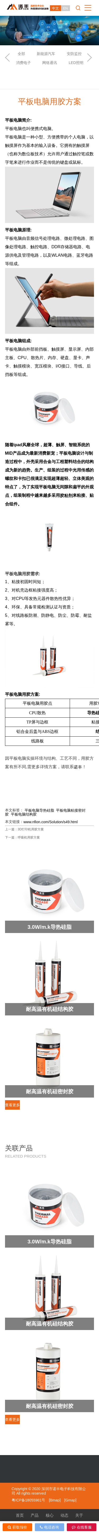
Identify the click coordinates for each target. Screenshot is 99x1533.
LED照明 (76, 63)
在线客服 (82, 1527)
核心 (50, 1515)
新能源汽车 (46, 54)
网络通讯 (49, 63)
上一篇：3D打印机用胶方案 (24, 829)
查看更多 (12, 1105)
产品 (35, 1515)
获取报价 (17, 1527)
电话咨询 (49, 1527)
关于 (79, 1515)
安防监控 (74, 54)
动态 (64, 1515)
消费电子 (23, 63)
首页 (20, 1515)
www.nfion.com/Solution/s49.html (50, 822)
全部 (21, 54)
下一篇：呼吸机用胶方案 (22, 837)
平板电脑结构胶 (24, 814)
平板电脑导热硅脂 (39, 810)
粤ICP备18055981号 (28, 1500)
